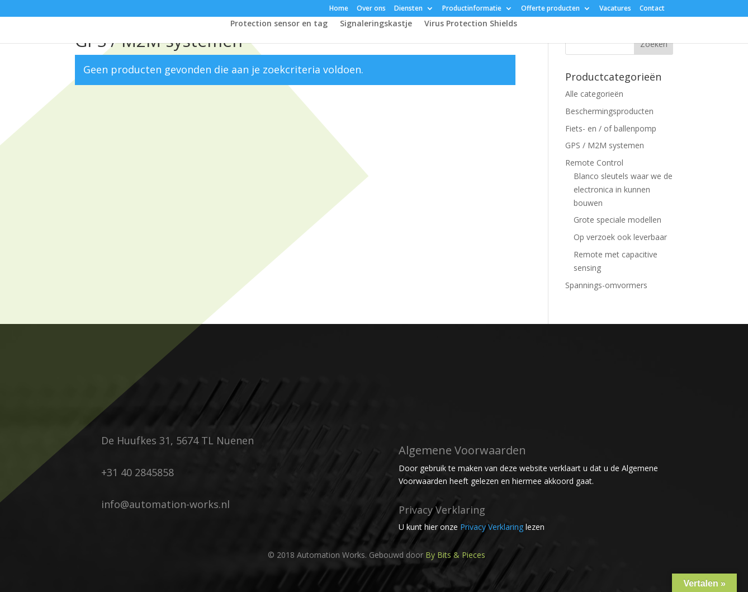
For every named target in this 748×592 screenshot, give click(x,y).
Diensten (408, 9)
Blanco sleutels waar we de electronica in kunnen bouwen (623, 189)
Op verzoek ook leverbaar (620, 237)
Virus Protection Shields (470, 24)
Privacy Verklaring (491, 526)
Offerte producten (550, 9)
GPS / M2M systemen (604, 145)
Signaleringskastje (376, 24)
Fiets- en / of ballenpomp (610, 128)
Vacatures (615, 9)
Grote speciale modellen (617, 219)
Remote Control (594, 162)
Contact (652, 9)
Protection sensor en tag (279, 24)
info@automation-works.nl (165, 504)
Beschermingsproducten (609, 111)
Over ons (371, 9)
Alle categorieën (594, 93)
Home (338, 9)
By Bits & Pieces (455, 554)
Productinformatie (471, 9)
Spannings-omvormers (606, 285)
